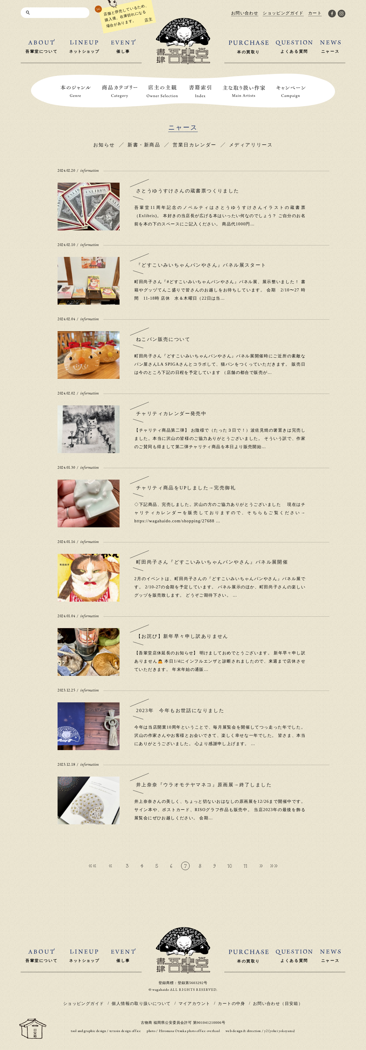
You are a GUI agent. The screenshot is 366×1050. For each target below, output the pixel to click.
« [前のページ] (110, 866)
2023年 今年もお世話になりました (180, 710)
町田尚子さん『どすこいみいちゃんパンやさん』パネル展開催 (212, 561)
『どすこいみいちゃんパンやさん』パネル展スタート (201, 265)
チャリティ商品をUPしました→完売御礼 (186, 487)
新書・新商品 (144, 144)
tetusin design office (125, 1030)
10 (230, 866)
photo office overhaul (203, 1030)
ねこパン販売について (163, 339)
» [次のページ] (261, 866)
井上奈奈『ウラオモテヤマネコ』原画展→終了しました (204, 784)
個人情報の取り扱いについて (141, 1003)
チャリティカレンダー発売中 (171, 413)
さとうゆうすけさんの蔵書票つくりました (187, 190)
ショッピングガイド (83, 1003)
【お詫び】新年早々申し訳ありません (182, 636)
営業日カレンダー (194, 144)
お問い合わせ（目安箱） (278, 1003)
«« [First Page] (92, 866)
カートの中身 (231, 1003)
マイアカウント (194, 1003)
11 (245, 866)
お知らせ (104, 144)
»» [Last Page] (274, 866)
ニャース (183, 127)
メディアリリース (251, 144)
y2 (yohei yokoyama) (279, 1030)
